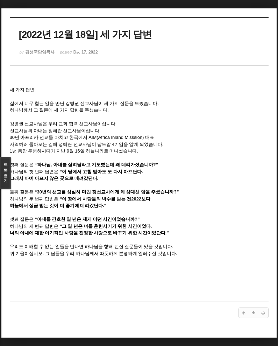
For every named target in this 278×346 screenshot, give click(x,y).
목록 (5, 173)
